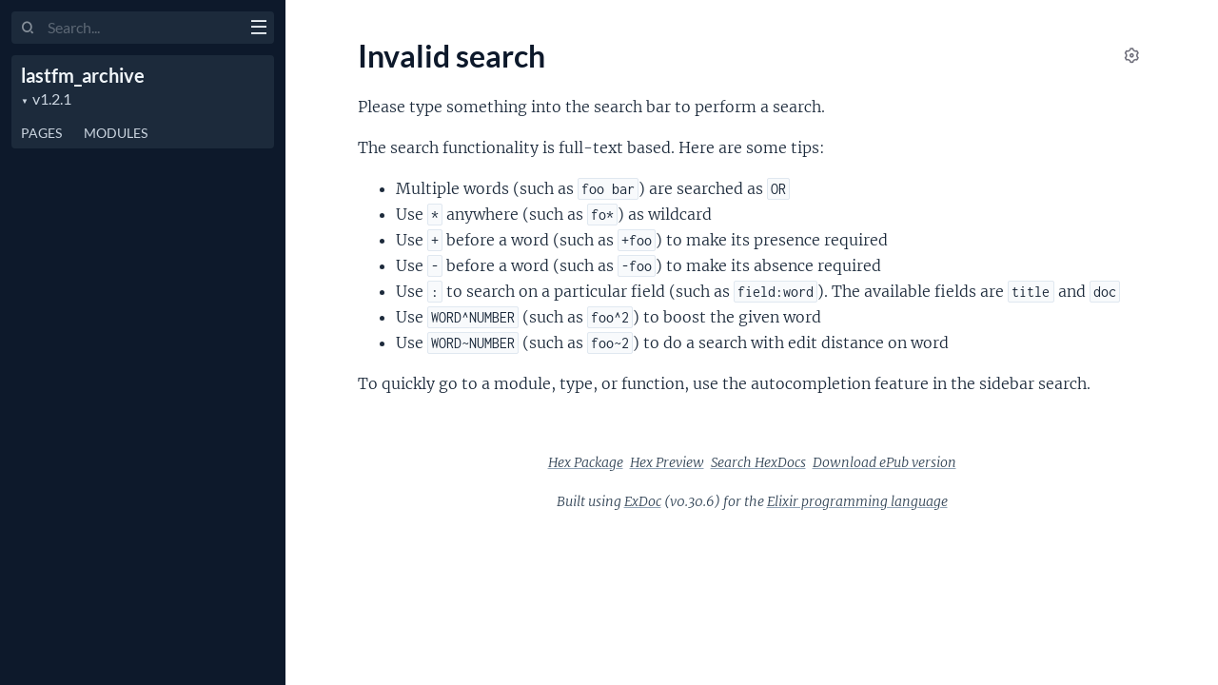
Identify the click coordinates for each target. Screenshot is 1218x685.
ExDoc (642, 501)
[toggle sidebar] (258, 29)
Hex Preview (667, 462)
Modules (115, 133)
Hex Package (585, 462)
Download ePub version (884, 462)
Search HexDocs (758, 462)
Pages (41, 133)
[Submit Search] (28, 28)
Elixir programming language (857, 501)
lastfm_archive (83, 75)
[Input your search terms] (142, 27)
